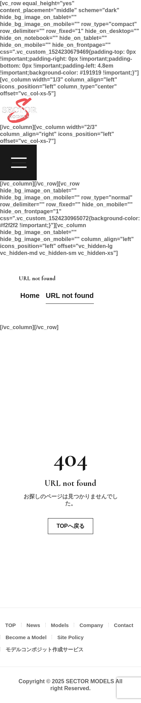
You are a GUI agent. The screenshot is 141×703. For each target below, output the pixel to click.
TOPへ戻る (70, 526)
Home (30, 295)
